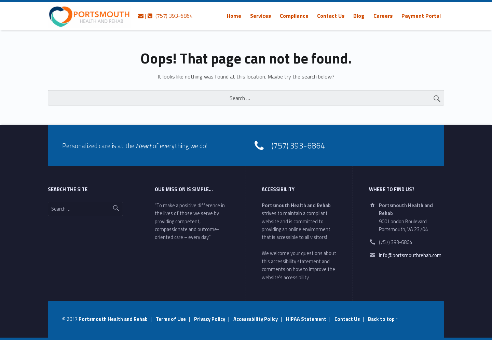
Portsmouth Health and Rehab (113, 319)
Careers (383, 16)
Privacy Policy (209, 319)
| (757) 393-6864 (165, 16)
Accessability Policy (255, 319)
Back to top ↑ (383, 319)
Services (260, 16)
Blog (359, 16)
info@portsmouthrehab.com (410, 255)
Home (234, 16)
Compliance (294, 16)
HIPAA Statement (306, 319)
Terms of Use (171, 319)
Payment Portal (421, 16)
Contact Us (330, 16)
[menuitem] (234, 15)
